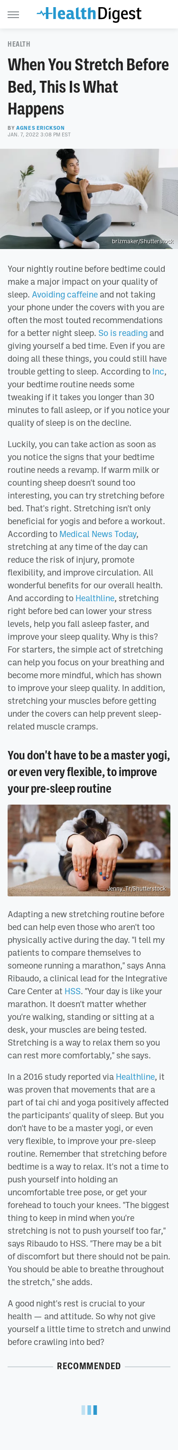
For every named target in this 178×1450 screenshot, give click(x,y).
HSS (73, 991)
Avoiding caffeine (65, 294)
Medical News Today (97, 533)
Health (19, 44)
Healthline (94, 598)
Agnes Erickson (40, 128)
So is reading (123, 332)
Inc (158, 371)
